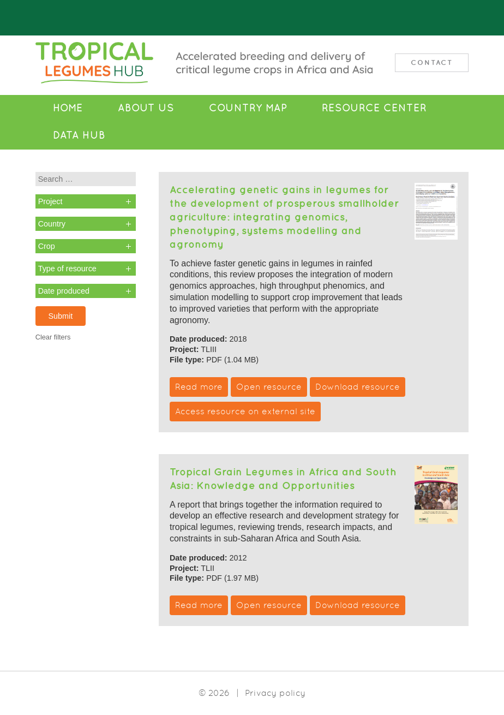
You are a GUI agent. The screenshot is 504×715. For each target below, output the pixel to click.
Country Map (248, 108)
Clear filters (53, 337)
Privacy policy (275, 693)
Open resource (269, 387)
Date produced (63, 291)
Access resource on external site (245, 411)
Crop (46, 246)
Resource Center (374, 108)
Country (51, 223)
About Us (146, 108)
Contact (432, 62)
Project (50, 201)
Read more (199, 387)
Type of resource (67, 268)
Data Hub (79, 135)
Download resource (357, 387)
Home (68, 108)
